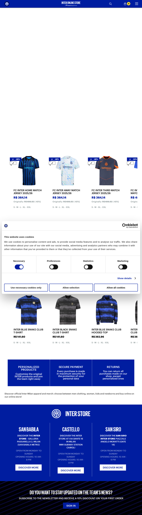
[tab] (59, 61)
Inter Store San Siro (113, 480)
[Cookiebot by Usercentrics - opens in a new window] (124, 225)
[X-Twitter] (62, 500)
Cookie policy (77, 482)
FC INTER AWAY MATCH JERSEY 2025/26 (66, 108)
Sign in (71, 432)
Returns (8, 482)
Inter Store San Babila (114, 474)
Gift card (9, 485)
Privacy (74, 480)
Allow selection (71, 287)
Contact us (43, 480)
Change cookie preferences (84, 485)
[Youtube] (34, 500)
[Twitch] (41, 500)
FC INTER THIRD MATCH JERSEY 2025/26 (106, 108)
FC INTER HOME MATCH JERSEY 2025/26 (28, 108)
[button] (134, 506)
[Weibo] (14, 500)
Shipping (9, 480)
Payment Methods (13, 477)
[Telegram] (7, 500)
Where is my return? (47, 477)
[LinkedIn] (20, 500)
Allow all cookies (116, 287)
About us (75, 474)
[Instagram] (48, 500)
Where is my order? (47, 474)
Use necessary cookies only (26, 287)
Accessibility (77, 488)
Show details (124, 278)
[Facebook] (69, 500)
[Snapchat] (55, 500)
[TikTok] (27, 500)
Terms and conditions (81, 477)
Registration (44, 482)
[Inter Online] (7, 4)
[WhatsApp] (76, 500)
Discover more (28, 393)
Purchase (9, 474)
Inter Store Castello (113, 477)
